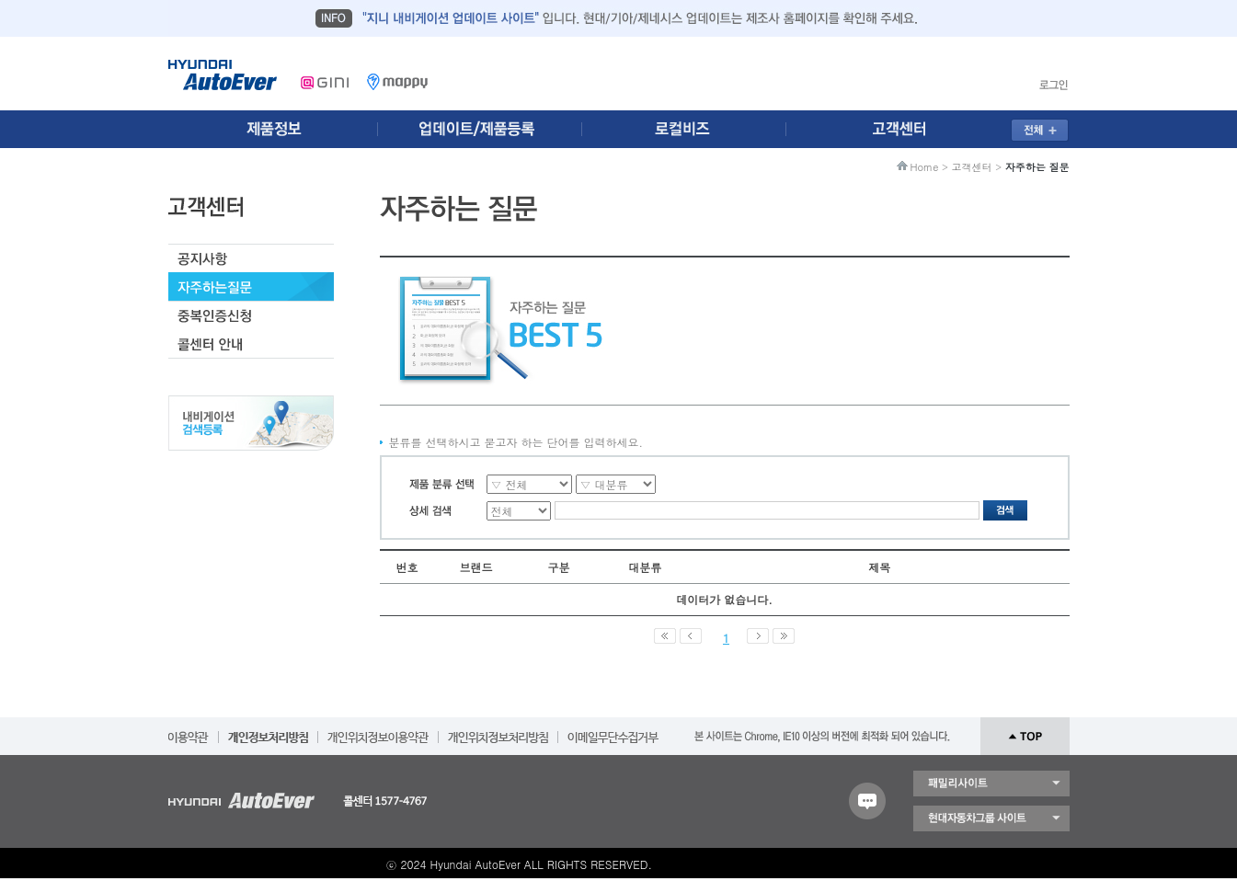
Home (925, 167)
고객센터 (972, 167)
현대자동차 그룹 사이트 (991, 818)
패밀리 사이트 (991, 783)
